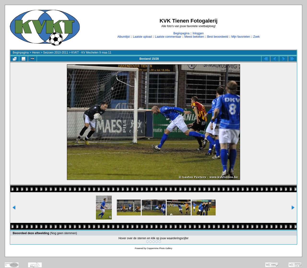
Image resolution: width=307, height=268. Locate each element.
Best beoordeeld (217, 36)
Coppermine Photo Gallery (159, 248)
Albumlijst (123, 36)
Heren (36, 52)
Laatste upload (142, 36)
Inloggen (198, 33)
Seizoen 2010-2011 (55, 52)
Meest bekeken (194, 36)
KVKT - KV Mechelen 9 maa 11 (91, 52)
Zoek (256, 36)
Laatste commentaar (168, 36)
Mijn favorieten (240, 36)
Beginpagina (181, 33)
